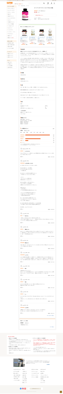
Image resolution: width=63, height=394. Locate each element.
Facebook (21, 389)
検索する (44, 3)
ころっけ (24, 279)
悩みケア (21, 121)
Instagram (23, 389)
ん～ (25, 294)
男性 (27, 132)
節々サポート (26, 121)
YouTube (25, 389)
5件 (53, 138)
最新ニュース (24, 382)
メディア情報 (43, 380)
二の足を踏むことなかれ (29, 163)
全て (21, 132)
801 (43, 44)
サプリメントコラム (35, 375)
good (21, 156)
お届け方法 (24, 375)
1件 (53, 140)
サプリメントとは (34, 371)
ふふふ (24, 213)
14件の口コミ (43, 10)
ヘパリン (24, 252)
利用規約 (42, 378)
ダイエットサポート (11, 8)
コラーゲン (27, 5)
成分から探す (23, 5)
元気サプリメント (11, 16)
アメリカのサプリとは (35, 373)
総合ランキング (10, 53)
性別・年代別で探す (11, 44)
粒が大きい (27, 215)
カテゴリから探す (16, 371)
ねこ (23, 305)
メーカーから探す (11, 48)
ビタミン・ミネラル (11, 12)
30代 (37, 132)
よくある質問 (10, 65)
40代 (40, 132)
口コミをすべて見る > (50, 315)
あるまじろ (24, 148)
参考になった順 (26, 130)
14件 (53, 128)
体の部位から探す (17, 376)
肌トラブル (26, 122)
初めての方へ (10, 62)
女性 (24, 132)
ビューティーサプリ (23, 120)
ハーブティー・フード (11, 31)
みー (23, 240)
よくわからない (27, 151)
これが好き (27, 307)
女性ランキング (10, 55)
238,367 (19, 3)
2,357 (35, 43)
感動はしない (27, 229)
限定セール (11, 37)
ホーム (19, 5)
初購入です (27, 242)
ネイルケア (26, 123)
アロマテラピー (10, 33)
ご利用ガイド (24, 371)
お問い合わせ (10, 67)
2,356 (52, 43)
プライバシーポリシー (44, 375)
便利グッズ (10, 35)
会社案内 (48, 364)
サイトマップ (43, 382)
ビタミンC (22, 108)
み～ (23, 291)
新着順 (21, 130)
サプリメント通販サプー (10, 3)
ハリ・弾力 (30, 120)
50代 (43, 132)
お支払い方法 (24, 373)
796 (26, 44)
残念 (25, 268)
